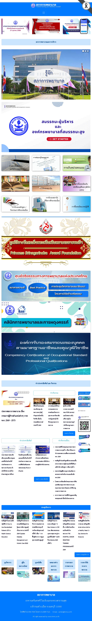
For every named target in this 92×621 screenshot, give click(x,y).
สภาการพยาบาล (81, 411)
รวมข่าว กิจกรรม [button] (69, 433)
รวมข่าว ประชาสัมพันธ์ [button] (42, 479)
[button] (46, 507)
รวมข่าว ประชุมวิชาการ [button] (82, 554)
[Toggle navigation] (44, 13)
